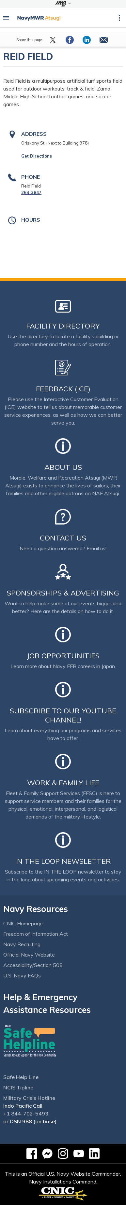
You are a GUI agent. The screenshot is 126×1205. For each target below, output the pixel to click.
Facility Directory (63, 325)
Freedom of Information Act (35, 934)
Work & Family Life (63, 782)
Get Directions (36, 156)
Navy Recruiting (21, 944)
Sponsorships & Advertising (63, 592)
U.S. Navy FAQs (22, 975)
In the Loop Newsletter (63, 861)
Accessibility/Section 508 (33, 965)
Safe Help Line (21, 1077)
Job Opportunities (63, 655)
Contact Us (63, 537)
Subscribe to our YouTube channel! (63, 715)
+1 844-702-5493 (25, 1113)
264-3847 (31, 192)
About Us (63, 467)
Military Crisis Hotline (29, 1098)
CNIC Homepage (23, 923)
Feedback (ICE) (63, 388)
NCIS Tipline (18, 1087)
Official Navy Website (29, 954)
